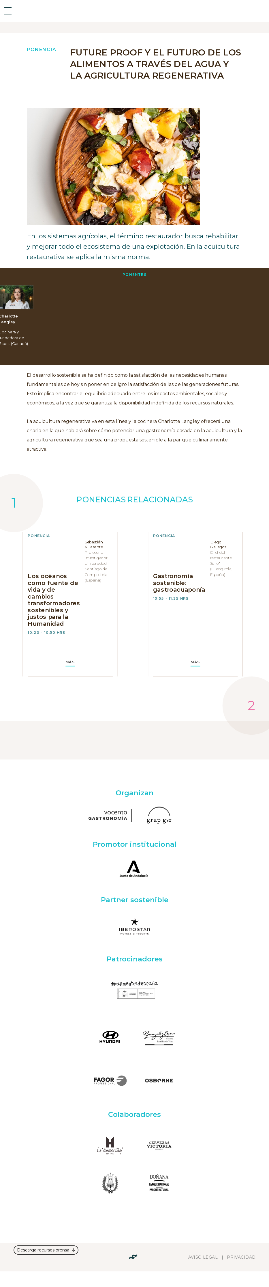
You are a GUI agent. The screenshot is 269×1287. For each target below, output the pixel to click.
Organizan (135, 793)
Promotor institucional (134, 844)
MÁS (70, 662)
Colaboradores (134, 1114)
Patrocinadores (135, 959)
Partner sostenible (134, 900)
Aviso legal (203, 1257)
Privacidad (241, 1257)
